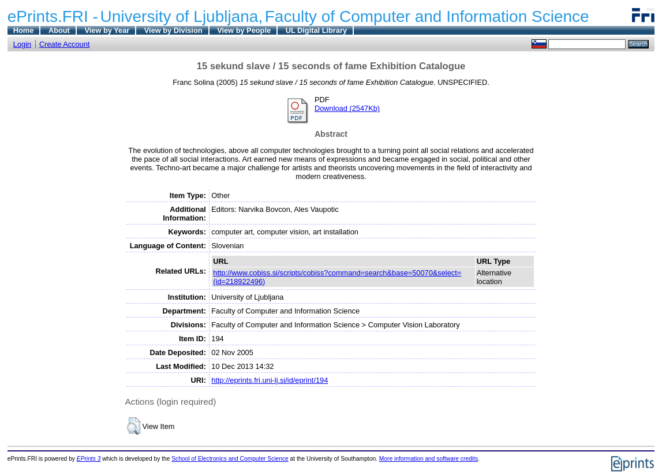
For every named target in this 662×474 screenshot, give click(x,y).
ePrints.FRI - (53, 16)
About (59, 30)
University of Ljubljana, (181, 16)
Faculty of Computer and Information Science (427, 16)
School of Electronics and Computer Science (230, 459)
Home (23, 30)
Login (22, 44)
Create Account (64, 44)
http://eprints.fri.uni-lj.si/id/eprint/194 (269, 380)
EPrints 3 (89, 459)
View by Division (173, 30)
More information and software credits (428, 459)
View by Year (106, 30)
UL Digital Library (316, 30)
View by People (244, 30)
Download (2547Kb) (347, 108)
